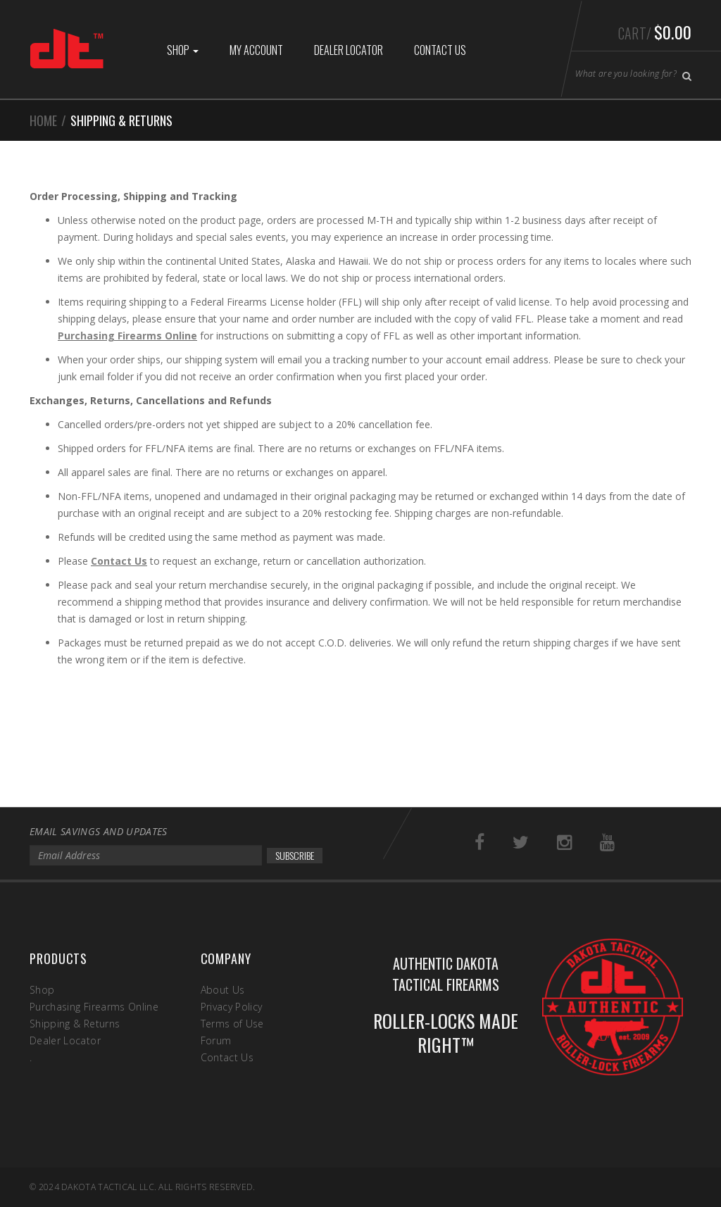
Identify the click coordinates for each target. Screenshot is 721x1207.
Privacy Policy (232, 1006)
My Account (256, 50)
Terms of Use (232, 1023)
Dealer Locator (348, 50)
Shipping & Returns (75, 1023)
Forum (216, 1040)
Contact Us (440, 50)
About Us (223, 989)
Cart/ (654, 31)
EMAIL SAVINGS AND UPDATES (99, 831)
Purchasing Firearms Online (127, 335)
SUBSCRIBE (294, 855)
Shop (183, 50)
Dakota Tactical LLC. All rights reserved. (158, 1187)
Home (43, 120)
